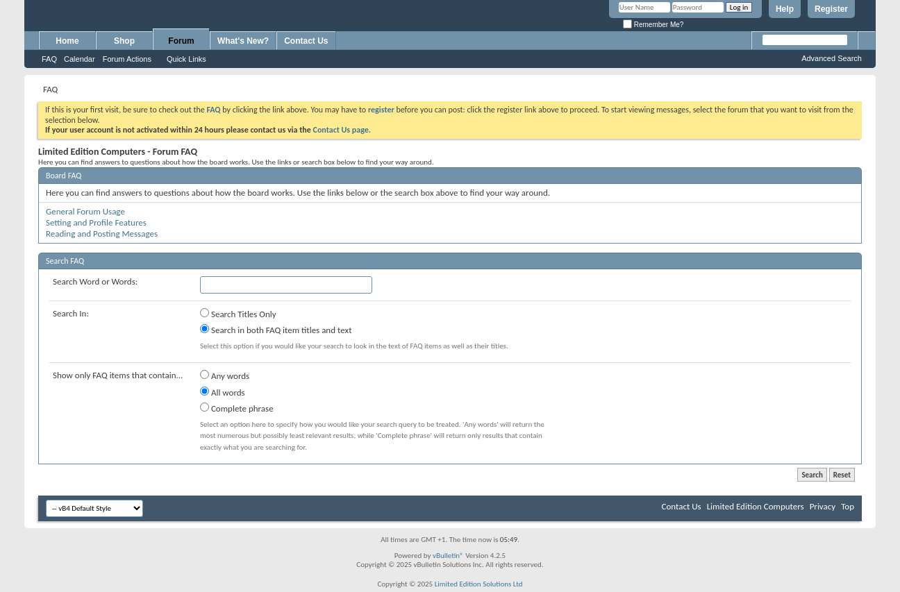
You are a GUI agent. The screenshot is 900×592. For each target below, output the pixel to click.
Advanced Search (831, 58)
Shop (124, 41)
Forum (181, 41)
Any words (224, 375)
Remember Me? (653, 24)
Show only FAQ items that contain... (118, 375)
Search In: (71, 313)
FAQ (49, 59)
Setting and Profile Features (96, 222)
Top (847, 506)
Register (831, 9)
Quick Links (186, 59)
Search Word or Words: (95, 281)
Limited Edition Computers (755, 506)
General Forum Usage (85, 211)
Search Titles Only (238, 313)
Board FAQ (63, 175)
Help (785, 9)
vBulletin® (448, 555)
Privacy (823, 506)
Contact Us (306, 41)
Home (67, 41)
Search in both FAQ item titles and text (275, 329)
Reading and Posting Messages (102, 233)
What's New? (243, 41)
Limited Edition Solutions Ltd (479, 584)
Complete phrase (237, 408)
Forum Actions (127, 59)
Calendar (79, 59)
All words (222, 392)
